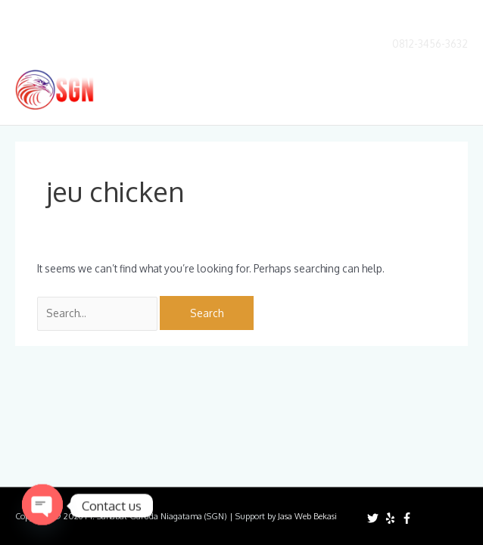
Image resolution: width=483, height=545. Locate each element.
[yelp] (392, 518)
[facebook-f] (408, 518)
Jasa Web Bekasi (307, 516)
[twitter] (374, 518)
